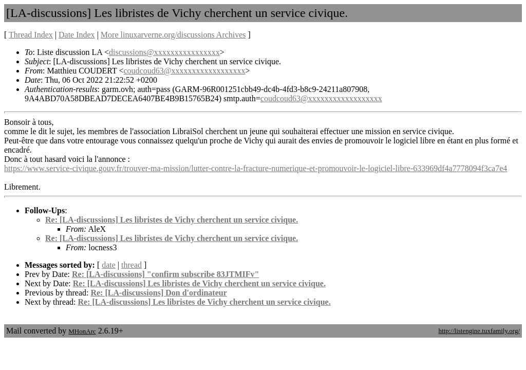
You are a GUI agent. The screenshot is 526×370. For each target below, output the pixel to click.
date (109, 265)
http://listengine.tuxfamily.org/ (479, 331)
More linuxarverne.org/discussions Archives (173, 34)
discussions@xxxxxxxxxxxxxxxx (164, 52)
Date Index (77, 34)
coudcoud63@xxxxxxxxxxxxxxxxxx (185, 70)
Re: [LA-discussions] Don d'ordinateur (158, 292)
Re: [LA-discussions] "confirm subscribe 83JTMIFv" (165, 274)
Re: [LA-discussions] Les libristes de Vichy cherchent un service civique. (171, 219)
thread (131, 265)
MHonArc (82, 331)
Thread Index (31, 34)
